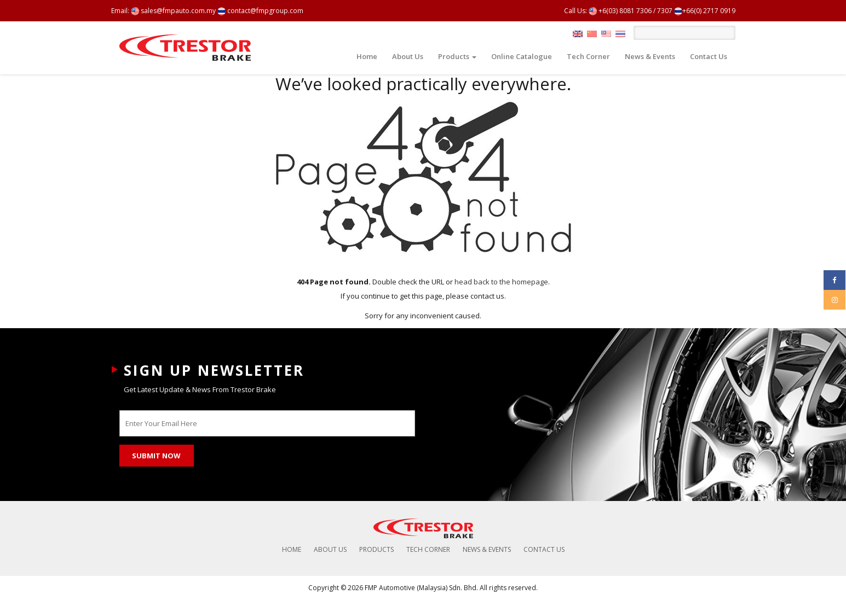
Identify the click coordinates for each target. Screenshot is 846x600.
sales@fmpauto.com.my (173, 10)
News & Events (650, 56)
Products (457, 56)
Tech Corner (588, 56)
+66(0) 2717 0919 (704, 10)
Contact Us (708, 56)
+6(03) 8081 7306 (620, 10)
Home (366, 56)
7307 (664, 10)
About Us (407, 56)
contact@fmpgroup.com (260, 10)
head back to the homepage (501, 282)
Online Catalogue (521, 56)
